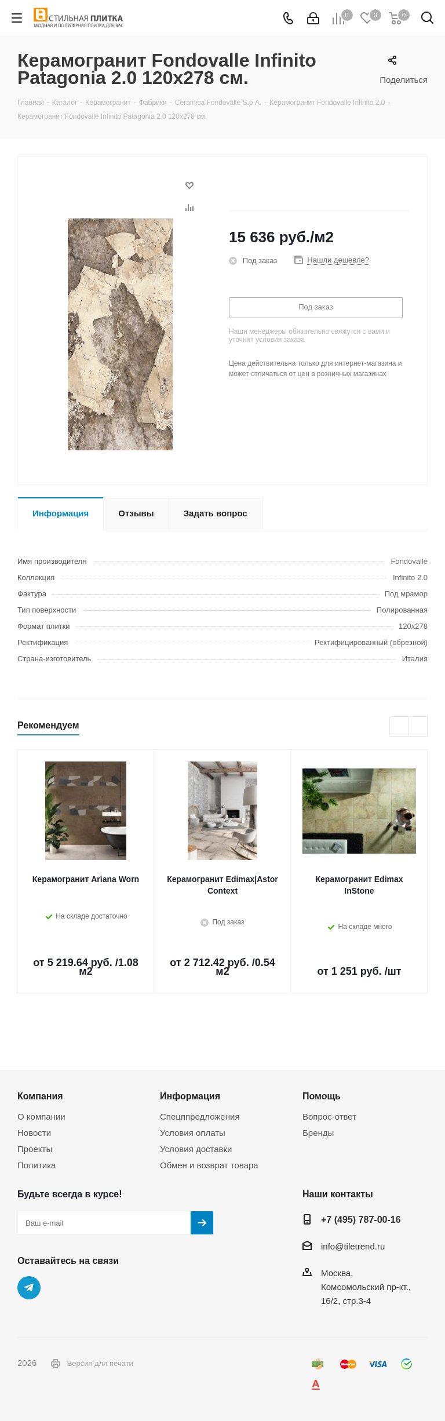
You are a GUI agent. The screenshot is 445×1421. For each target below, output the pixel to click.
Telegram (29, 1287)
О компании (41, 1116)
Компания (40, 1096)
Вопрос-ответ (329, 1116)
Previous (399, 727)
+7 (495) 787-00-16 (361, 1219)
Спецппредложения (200, 1116)
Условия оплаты (192, 1133)
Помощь (321, 1096)
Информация (190, 1096)
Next (418, 727)
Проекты (34, 1149)
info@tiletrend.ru (353, 1246)
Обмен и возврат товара (209, 1165)
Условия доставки (196, 1149)
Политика (36, 1165)
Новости (34, 1133)
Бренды (318, 1133)
